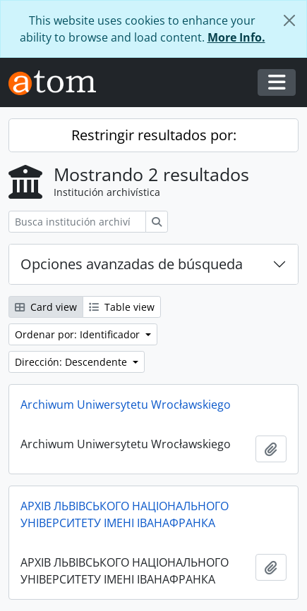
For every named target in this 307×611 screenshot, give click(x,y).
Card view (46, 307)
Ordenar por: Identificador (79, 334)
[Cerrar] (289, 20)
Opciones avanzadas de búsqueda (131, 263)
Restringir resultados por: (153, 134)
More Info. (236, 37)
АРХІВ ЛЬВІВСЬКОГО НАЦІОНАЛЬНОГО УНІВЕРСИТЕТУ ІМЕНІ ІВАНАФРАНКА (124, 514)
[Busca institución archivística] (77, 222)
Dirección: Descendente (72, 362)
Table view (122, 307)
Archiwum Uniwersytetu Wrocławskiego (125, 404)
